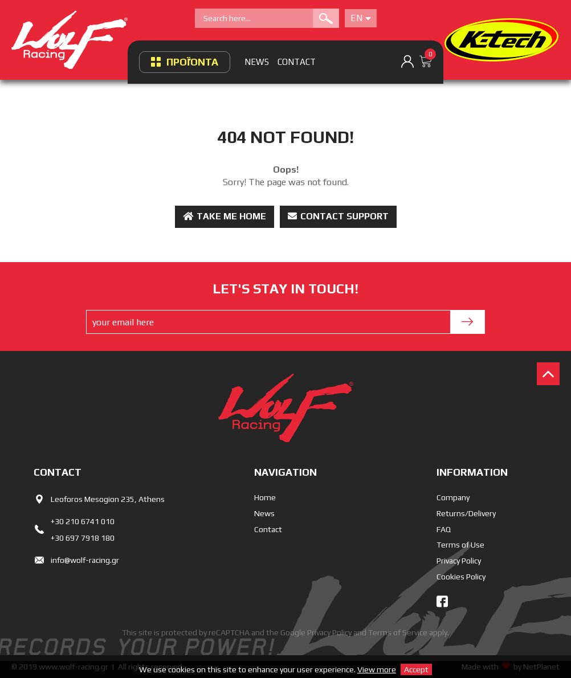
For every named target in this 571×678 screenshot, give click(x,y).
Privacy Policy (459, 560)
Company (453, 497)
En (360, 18)
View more (376, 669)
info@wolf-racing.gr (85, 560)
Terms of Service (397, 632)
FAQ (444, 529)
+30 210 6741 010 (83, 521)
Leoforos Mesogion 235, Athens (108, 499)
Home (265, 497)
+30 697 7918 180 (83, 537)
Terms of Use (460, 544)
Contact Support (338, 216)
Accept (416, 669)
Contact (268, 529)
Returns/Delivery (466, 513)
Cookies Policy (461, 576)
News (264, 513)
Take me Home (224, 216)
